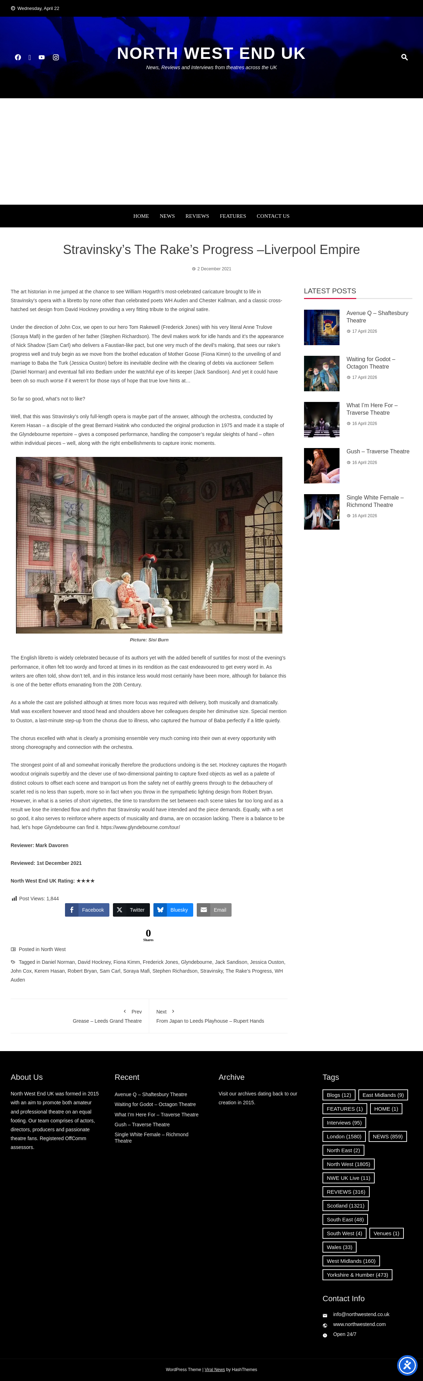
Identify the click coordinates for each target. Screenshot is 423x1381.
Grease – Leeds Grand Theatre (80, 1015)
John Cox (21, 971)
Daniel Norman (58, 962)
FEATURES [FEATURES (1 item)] (345, 1109)
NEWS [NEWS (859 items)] (388, 1136)
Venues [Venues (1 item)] (387, 1233)
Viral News (215, 1369)
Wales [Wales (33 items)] (339, 1247)
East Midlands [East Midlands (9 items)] (383, 1095)
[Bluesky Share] (173, 910)
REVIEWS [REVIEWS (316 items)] (346, 1192)
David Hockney (94, 962)
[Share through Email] (214, 910)
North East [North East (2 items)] (343, 1150)
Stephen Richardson (174, 971)
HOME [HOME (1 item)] (386, 1109)
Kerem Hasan (49, 971)
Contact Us (273, 216)
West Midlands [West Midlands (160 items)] (351, 1261)
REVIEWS (197, 216)
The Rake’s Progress (249, 971)
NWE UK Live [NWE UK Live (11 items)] (348, 1178)
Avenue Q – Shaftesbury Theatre (151, 1094)
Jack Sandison (231, 962)
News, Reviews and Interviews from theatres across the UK (211, 67)
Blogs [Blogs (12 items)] (339, 1095)
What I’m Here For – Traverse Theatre (157, 1114)
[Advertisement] (211, 151)
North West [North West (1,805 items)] (348, 1164)
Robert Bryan (82, 971)
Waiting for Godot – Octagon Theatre (155, 1104)
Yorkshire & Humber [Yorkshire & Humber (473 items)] (357, 1275)
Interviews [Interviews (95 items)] (344, 1123)
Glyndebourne (196, 962)
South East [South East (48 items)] (345, 1219)
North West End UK (211, 53)
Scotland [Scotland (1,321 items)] (345, 1206)
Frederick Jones (160, 962)
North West (53, 949)
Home (141, 216)
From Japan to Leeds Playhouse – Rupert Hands (218, 1015)
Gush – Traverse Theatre (378, 451)
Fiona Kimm (127, 962)
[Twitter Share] (131, 910)
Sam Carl (110, 971)
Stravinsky (211, 971)
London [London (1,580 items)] (344, 1136)
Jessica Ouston (267, 962)
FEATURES (233, 216)
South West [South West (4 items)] (344, 1233)
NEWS (167, 216)
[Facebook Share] (87, 910)
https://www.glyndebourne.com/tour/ (140, 827)
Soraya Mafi (136, 971)
